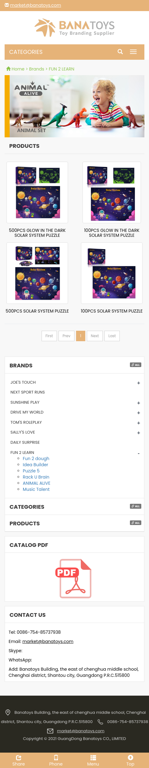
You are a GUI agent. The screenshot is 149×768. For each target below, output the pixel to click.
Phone (55, 760)
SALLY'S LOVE (22, 432)
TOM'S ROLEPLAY (26, 422)
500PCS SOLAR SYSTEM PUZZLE (37, 311)
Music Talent (36, 489)
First (49, 335)
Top (130, 760)
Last (112, 335)
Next (95, 335)
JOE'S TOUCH (23, 382)
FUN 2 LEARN (22, 452)
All (135, 365)
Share (18, 760)
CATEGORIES (25, 52)
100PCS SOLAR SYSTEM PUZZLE (112, 311)
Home (16, 69)
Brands (36, 69)
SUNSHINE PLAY (24, 402)
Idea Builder (35, 465)
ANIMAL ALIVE (36, 483)
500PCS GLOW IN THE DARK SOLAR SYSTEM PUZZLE (37, 232)
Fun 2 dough (36, 458)
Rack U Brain (36, 477)
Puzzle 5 (31, 471)
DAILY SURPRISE (25, 442)
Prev (66, 335)
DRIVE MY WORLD (26, 412)
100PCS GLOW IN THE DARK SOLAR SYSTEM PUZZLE (111, 232)
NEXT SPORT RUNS (27, 392)
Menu (93, 760)
